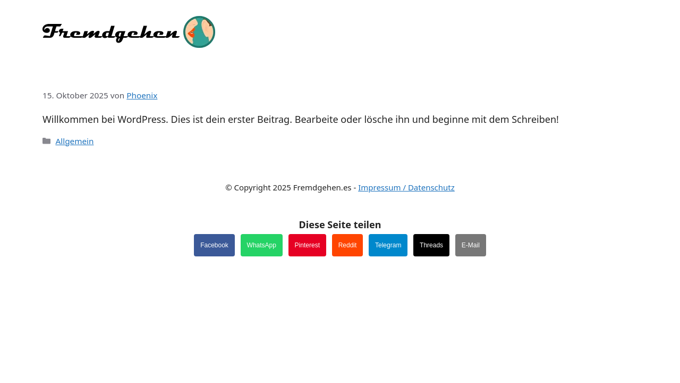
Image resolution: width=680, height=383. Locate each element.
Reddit (347, 245)
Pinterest (307, 245)
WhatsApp (261, 245)
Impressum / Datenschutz (406, 187)
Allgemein (74, 141)
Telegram (388, 245)
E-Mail (471, 245)
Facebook (214, 245)
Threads (431, 245)
